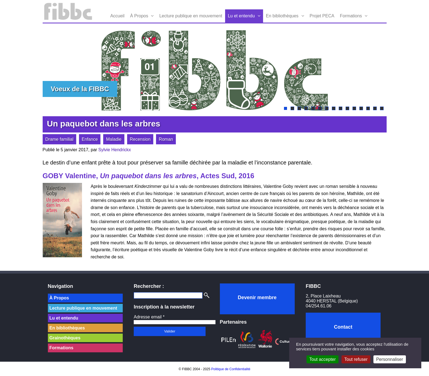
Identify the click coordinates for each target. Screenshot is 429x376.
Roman (166, 139)
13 (368, 108)
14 (375, 108)
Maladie (113, 139)
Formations (351, 15)
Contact (343, 327)
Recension (140, 139)
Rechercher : (149, 286)
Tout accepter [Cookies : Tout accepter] (322, 359)
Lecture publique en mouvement (190, 15)
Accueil (117, 15)
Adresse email (149, 317)
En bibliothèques (282, 15)
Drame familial (59, 139)
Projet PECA (322, 15)
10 (347, 108)
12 (361, 108)
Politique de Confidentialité (230, 369)
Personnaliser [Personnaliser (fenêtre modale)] (389, 359)
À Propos (139, 15)
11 (354, 108)
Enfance (90, 139)
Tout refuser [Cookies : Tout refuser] (355, 359)
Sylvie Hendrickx (114, 149)
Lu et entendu (241, 15)
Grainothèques (65, 338)
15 (382, 108)
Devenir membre (257, 297)
